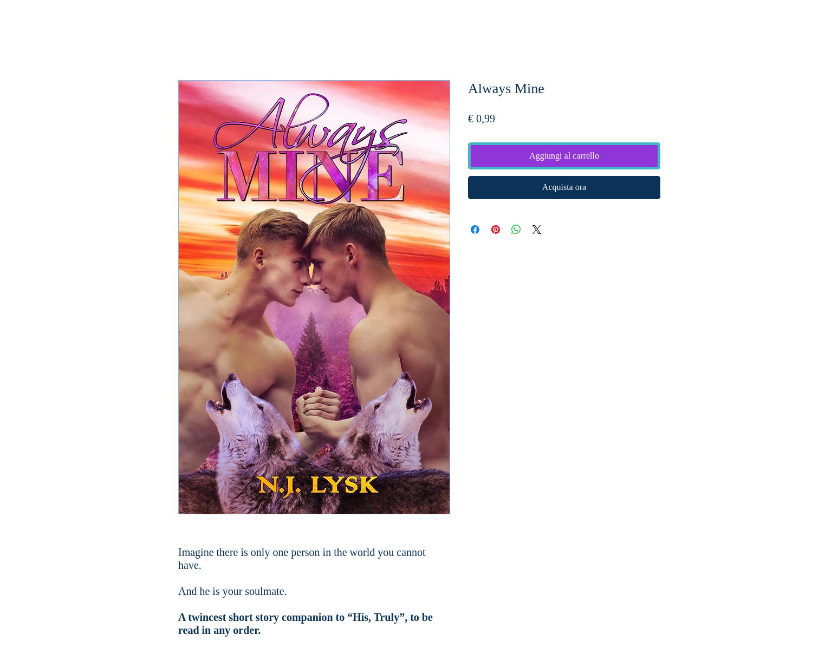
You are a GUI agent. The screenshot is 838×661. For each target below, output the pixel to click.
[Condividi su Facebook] (475, 229)
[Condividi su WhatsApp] (516, 229)
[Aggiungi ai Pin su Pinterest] (495, 229)
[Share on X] (536, 229)
